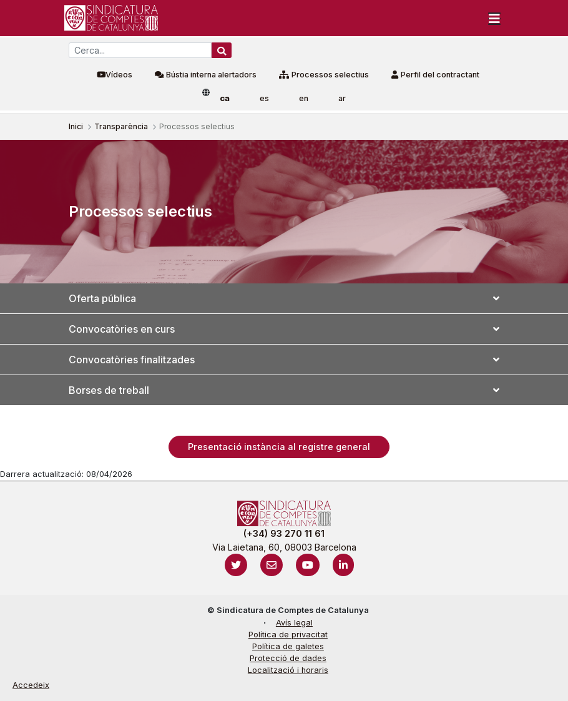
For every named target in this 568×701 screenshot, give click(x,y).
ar (342, 98)
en (303, 98)
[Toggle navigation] (494, 18)
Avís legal (294, 622)
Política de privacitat (288, 634)
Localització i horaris (288, 670)
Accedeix (30, 685)
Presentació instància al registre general (279, 446)
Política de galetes (288, 646)
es (264, 98)
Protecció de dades (288, 658)
